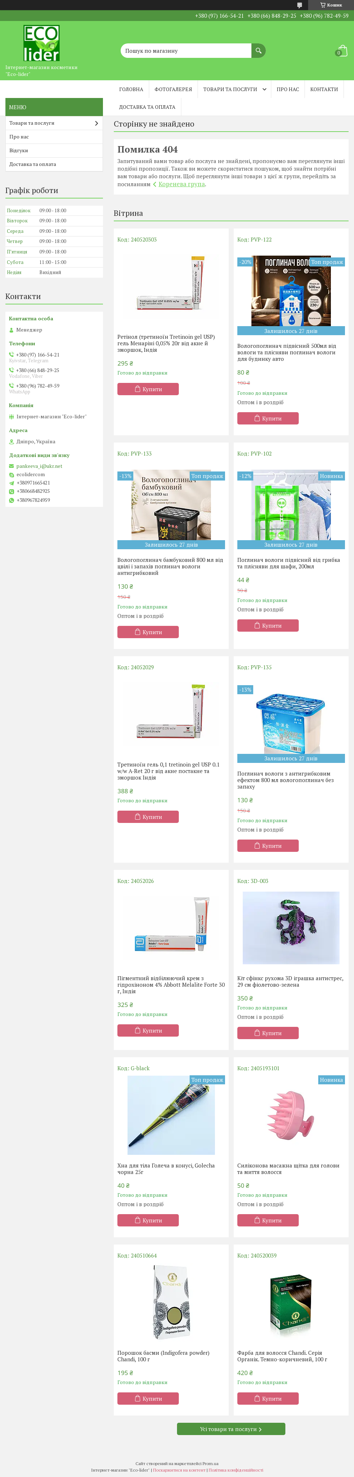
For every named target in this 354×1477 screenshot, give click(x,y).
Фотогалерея (173, 89)
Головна (131, 89)
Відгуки (18, 150)
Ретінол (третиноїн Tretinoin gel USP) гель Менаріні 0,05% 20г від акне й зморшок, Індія (166, 343)
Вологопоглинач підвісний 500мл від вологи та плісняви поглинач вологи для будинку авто (286, 352)
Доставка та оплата (147, 106)
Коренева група (182, 184)
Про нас (288, 89)
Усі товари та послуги (228, 1429)
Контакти (324, 89)
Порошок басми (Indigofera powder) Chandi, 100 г (163, 1355)
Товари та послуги (230, 89)
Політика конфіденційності (236, 1470)
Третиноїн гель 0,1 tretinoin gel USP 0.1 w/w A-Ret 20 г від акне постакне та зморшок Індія (168, 771)
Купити (152, 389)
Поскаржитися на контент (179, 1470)
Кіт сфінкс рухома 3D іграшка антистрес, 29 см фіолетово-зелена (290, 981)
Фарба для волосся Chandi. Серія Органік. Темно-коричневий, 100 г (282, 1355)
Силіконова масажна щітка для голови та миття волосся (288, 1168)
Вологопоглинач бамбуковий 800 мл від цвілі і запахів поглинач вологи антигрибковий (170, 566)
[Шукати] (258, 47)
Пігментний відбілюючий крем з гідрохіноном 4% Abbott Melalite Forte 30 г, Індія (171, 984)
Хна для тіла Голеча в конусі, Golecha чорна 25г (166, 1168)
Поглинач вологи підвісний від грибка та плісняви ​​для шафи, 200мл (288, 562)
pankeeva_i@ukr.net (39, 466)
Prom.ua (211, 1463)
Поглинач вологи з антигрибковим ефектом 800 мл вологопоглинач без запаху (285, 780)
